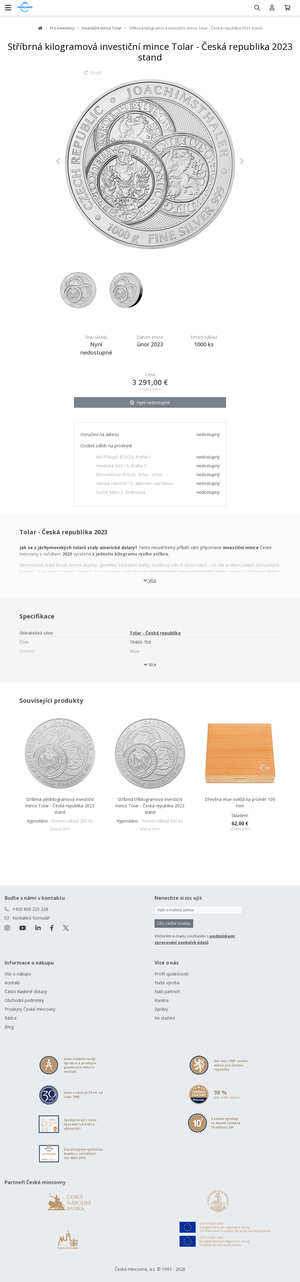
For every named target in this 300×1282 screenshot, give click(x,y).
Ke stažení (165, 1018)
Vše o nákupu (18, 974)
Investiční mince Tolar (101, 28)
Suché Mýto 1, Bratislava (120, 492)
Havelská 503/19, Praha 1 (121, 466)
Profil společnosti (172, 974)
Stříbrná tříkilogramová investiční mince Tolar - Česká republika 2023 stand (149, 805)
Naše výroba (167, 983)
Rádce (11, 1018)
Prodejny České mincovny (30, 1009)
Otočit (93, 75)
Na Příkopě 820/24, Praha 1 (123, 457)
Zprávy (161, 1009)
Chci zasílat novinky (173, 923)
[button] (70, 161)
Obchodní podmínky (24, 1000)
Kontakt (12, 983)
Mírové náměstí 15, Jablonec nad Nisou (134, 483)
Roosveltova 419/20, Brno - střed (129, 474)
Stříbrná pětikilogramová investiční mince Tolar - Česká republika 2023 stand (59, 805)
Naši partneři (167, 991)
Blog (9, 1027)
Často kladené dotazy (26, 991)
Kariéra (162, 1000)
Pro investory (62, 28)
